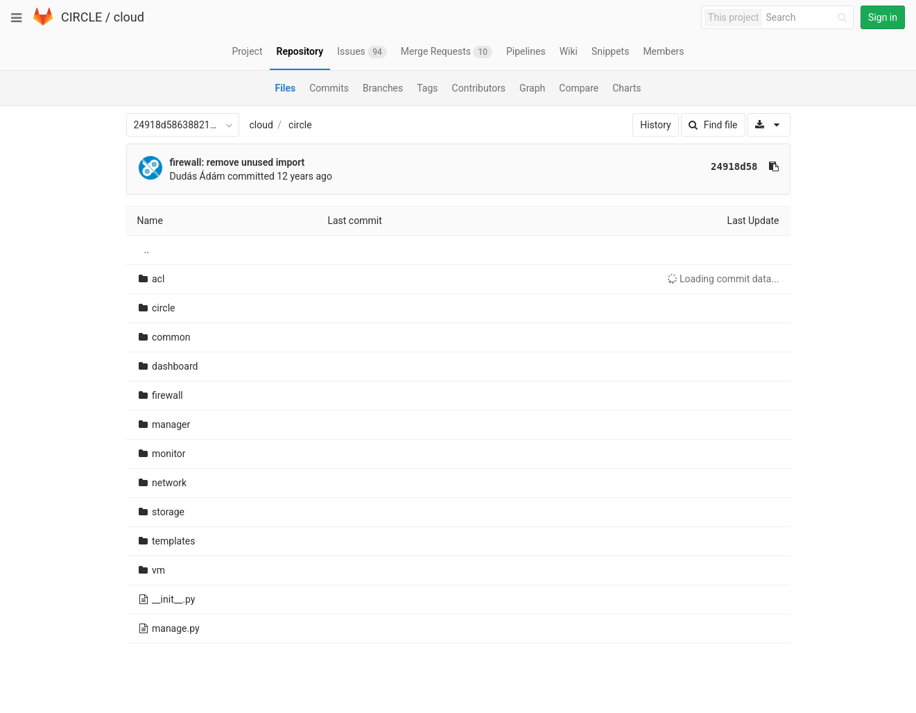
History (655, 124)
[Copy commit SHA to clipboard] (774, 166)
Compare (578, 88)
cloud (129, 17)
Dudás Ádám (197, 176)
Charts (626, 88)
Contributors (479, 88)
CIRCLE (81, 17)
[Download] (769, 125)
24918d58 (734, 166)
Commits (329, 88)
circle (300, 124)
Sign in (882, 17)
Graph (532, 88)
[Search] (809, 17)
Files (285, 88)
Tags (427, 88)
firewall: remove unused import (237, 162)
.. (146, 249)
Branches (383, 88)
